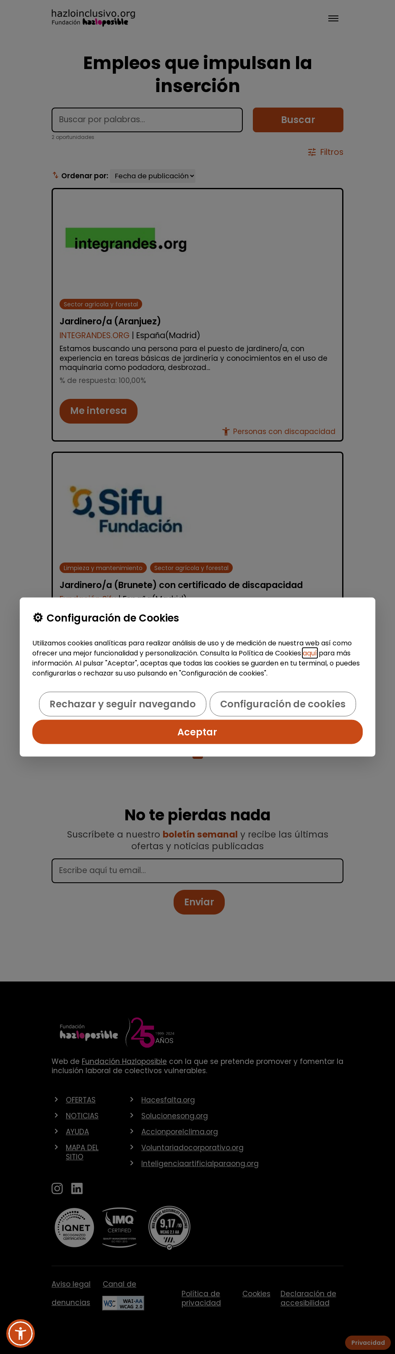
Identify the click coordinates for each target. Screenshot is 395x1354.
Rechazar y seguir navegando (122, 704)
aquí (310, 653)
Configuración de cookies (283, 704)
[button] (20, 1333)
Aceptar (197, 731)
